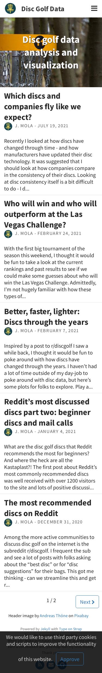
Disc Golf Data (42, 8)
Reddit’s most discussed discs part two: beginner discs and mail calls (47, 412)
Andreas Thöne (54, 615)
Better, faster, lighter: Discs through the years (46, 316)
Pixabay (81, 615)
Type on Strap (70, 628)
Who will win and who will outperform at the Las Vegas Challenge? (50, 214)
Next (87, 601)
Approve (69, 659)
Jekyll (45, 628)
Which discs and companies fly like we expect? (42, 106)
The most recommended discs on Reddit (47, 507)
